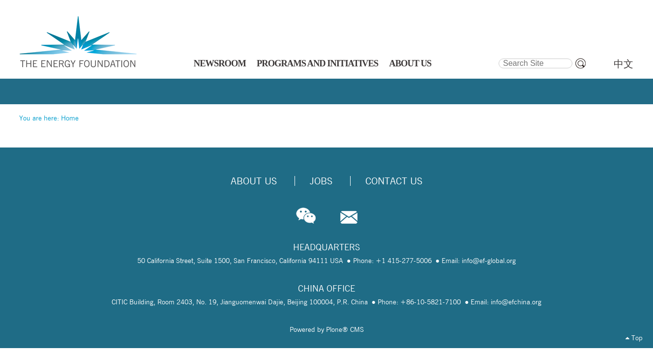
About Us (254, 181)
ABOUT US (410, 63)
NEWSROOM (220, 63)
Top (634, 337)
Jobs (321, 181)
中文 (623, 64)
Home (70, 118)
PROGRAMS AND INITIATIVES (317, 63)
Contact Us (393, 181)
